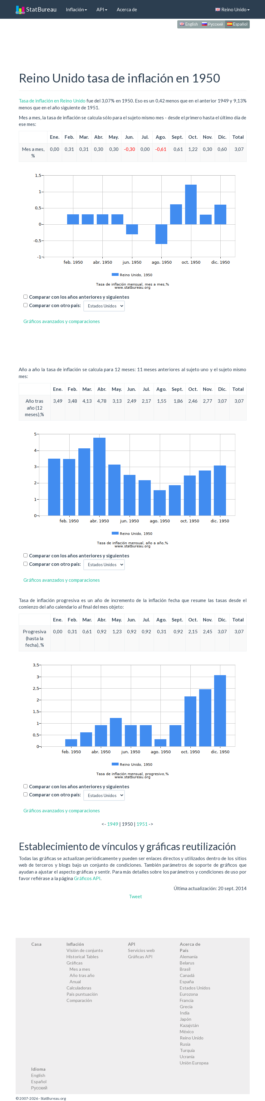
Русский (212, 24)
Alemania (189, 956)
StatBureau (36, 9)
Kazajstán (189, 1025)
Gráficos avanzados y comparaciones (61, 321)
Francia (187, 1000)
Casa (36, 944)
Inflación (76, 9)
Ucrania (187, 1056)
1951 (142, 824)
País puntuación (82, 994)
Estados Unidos (195, 987)
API (101, 9)
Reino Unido (232, 9)
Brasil (185, 969)
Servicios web (141, 950)
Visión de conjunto (84, 950)
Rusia (185, 1044)
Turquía (187, 1050)
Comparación (79, 1000)
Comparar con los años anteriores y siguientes (79, 297)
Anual (75, 981)
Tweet (135, 896)
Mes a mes (80, 969)
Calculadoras (78, 987)
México (187, 1031)
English (188, 24)
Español (237, 24)
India (184, 1012)
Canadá (187, 975)
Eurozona (189, 994)
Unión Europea (194, 1062)
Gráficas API (140, 956)
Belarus (187, 962)
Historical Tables (82, 956)
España (187, 981)
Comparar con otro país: (55, 305)
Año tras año (82, 975)
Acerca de (127, 9)
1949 (112, 824)
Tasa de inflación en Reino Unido (52, 100)
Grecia (186, 1006)
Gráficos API (87, 878)
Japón (185, 1019)
